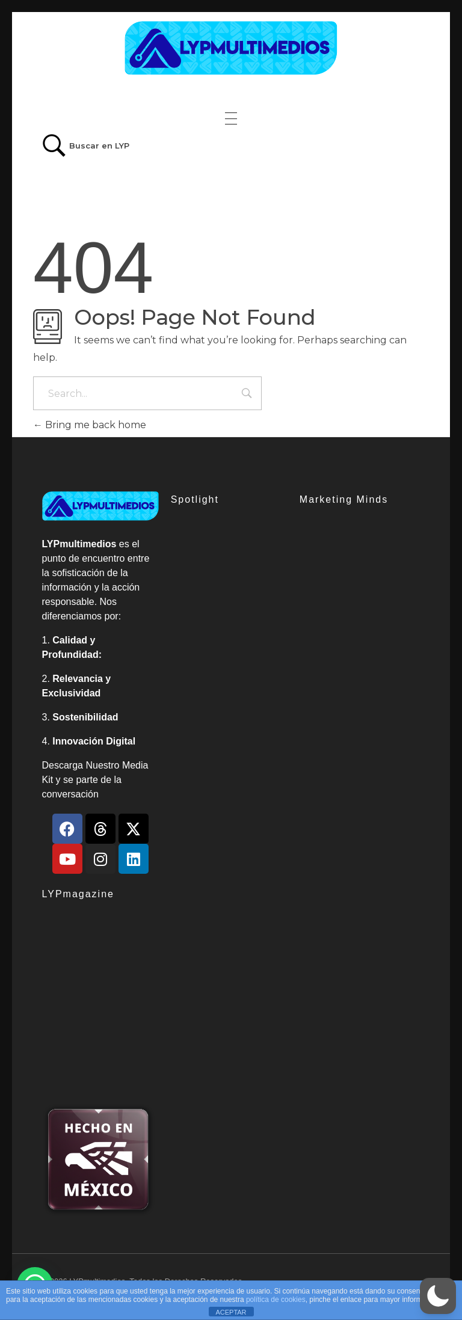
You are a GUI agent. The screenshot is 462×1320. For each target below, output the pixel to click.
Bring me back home (89, 425)
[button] (438, 1296)
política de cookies (276, 1299)
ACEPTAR (230, 1312)
